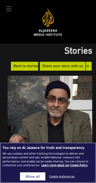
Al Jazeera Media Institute (48, 21)
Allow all (33, 176)
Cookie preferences (62, 176)
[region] (48, 163)
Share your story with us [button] (62, 66)
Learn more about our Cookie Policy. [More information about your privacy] (64, 165)
